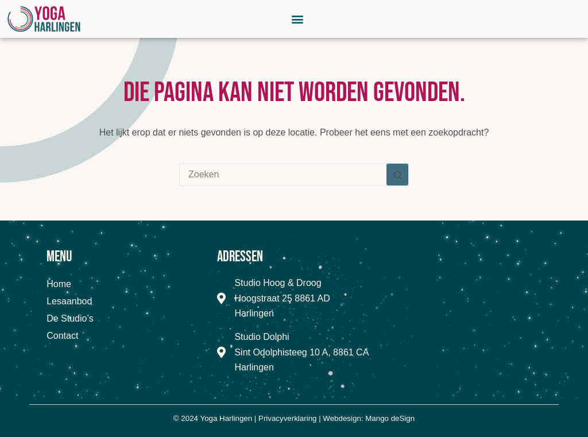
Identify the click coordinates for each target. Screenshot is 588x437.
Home (59, 284)
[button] (298, 18)
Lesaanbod (69, 301)
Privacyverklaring (287, 418)
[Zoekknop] (397, 174)
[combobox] (283, 174)
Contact (62, 336)
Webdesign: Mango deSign (369, 418)
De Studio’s (70, 318)
